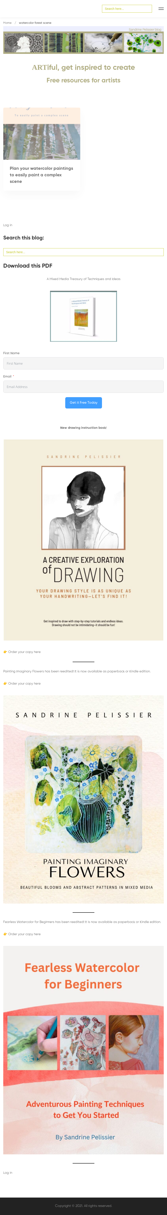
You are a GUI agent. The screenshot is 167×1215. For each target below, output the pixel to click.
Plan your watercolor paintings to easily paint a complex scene (41, 176)
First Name (11, 353)
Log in (7, 225)
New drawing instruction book (83, 427)
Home (7, 22)
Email (7, 376)
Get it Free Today (83, 403)
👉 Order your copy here (22, 652)
